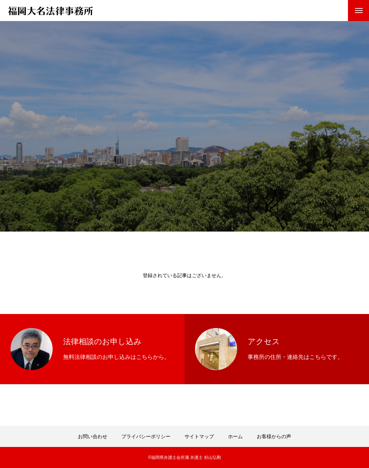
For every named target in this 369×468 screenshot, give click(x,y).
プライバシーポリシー (145, 436)
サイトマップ (199, 436)
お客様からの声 (274, 436)
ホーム (235, 436)
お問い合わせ (92, 436)
